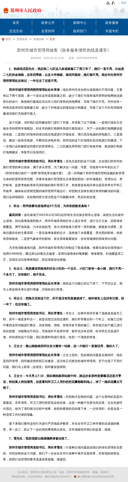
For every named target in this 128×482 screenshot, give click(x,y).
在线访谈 (38, 39)
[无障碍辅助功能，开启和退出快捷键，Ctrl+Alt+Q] (110, 3)
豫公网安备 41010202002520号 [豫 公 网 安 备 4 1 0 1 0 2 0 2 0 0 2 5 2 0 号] (94, 476)
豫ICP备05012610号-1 (58, 476)
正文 (52, 39)
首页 (8, 39)
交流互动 (22, 39)
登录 (123, 2)
